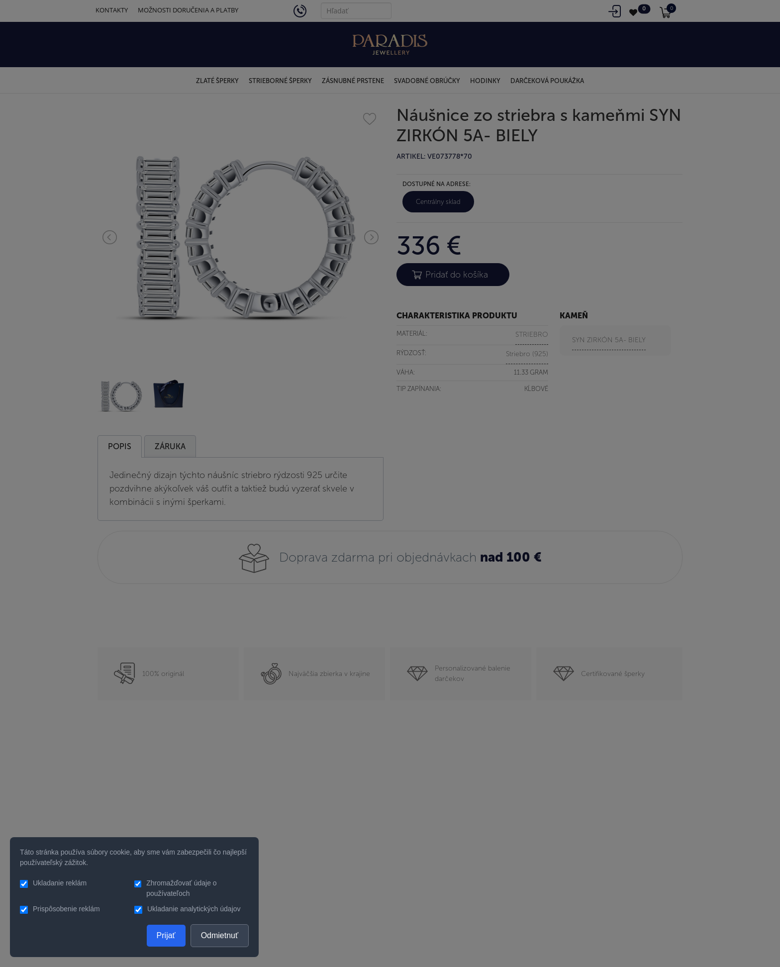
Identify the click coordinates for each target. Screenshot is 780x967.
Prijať (166, 935)
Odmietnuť (219, 935)
